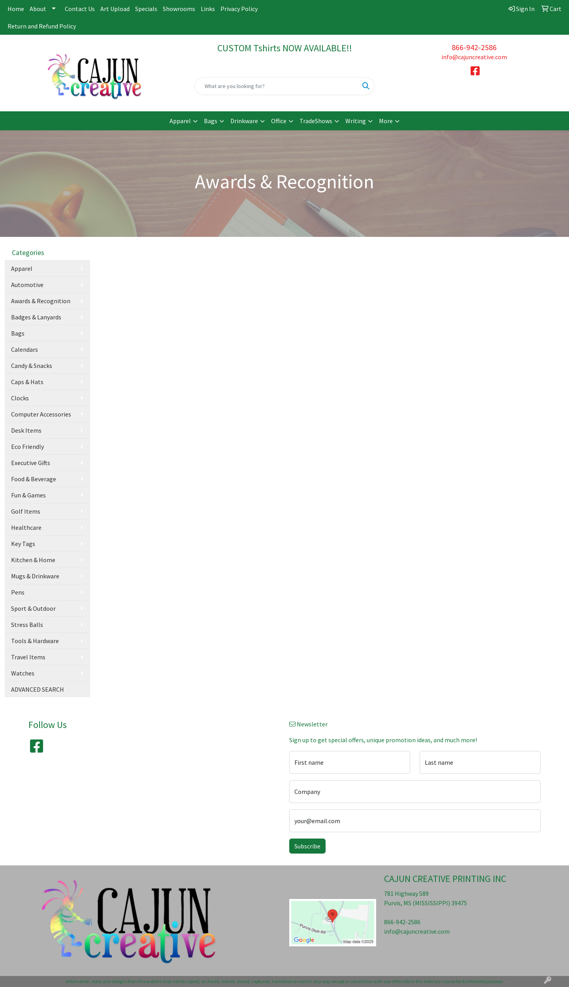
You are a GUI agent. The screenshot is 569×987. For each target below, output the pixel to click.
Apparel (180, 121)
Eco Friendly (27, 446)
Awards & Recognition (40, 301)
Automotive (27, 285)
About (38, 9)
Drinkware (244, 121)
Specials (146, 9)
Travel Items (28, 657)
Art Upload (115, 9)
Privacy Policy (239, 9)
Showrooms (179, 9)
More (386, 121)
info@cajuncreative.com (474, 57)
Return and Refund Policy (42, 26)
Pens (17, 592)
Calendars (24, 349)
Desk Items (26, 430)
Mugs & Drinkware (35, 576)
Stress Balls (27, 625)
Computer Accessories (41, 414)
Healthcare (26, 527)
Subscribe (307, 846)
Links (208, 9)
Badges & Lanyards (36, 317)
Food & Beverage (33, 479)
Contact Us (80, 9)
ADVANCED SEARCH (37, 689)
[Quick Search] (276, 86)
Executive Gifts (30, 463)
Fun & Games (28, 495)
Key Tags (23, 544)
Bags (210, 121)
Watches (22, 673)
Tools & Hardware (35, 641)
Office (278, 121)
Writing (355, 121)
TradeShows (316, 121)
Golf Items (25, 511)
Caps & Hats (27, 382)
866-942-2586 (474, 47)
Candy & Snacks (31, 366)
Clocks (20, 398)
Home (16, 9)
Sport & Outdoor (33, 608)
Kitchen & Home (33, 560)
